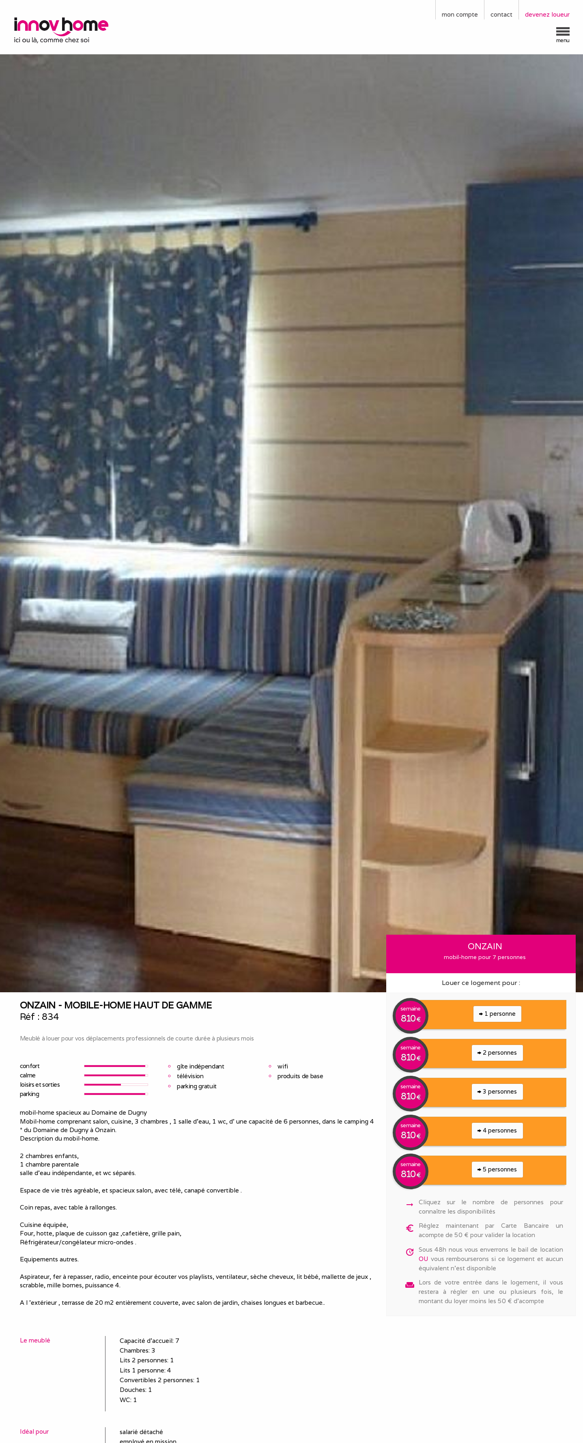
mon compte (460, 14)
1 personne (497, 1013)
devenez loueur (547, 14)
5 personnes (497, 1169)
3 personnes (497, 1091)
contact (501, 14)
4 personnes (497, 1130)
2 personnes (497, 1052)
